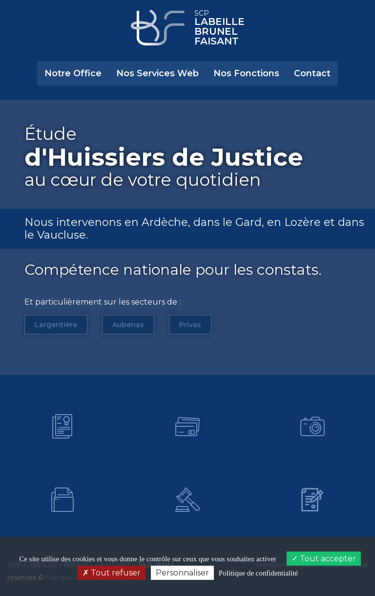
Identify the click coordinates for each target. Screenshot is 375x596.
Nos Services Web (157, 73)
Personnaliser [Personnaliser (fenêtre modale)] (182, 572)
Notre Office (73, 73)
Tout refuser (112, 572)
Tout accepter (324, 558)
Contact (312, 73)
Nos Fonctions (246, 73)
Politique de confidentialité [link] (258, 573)
